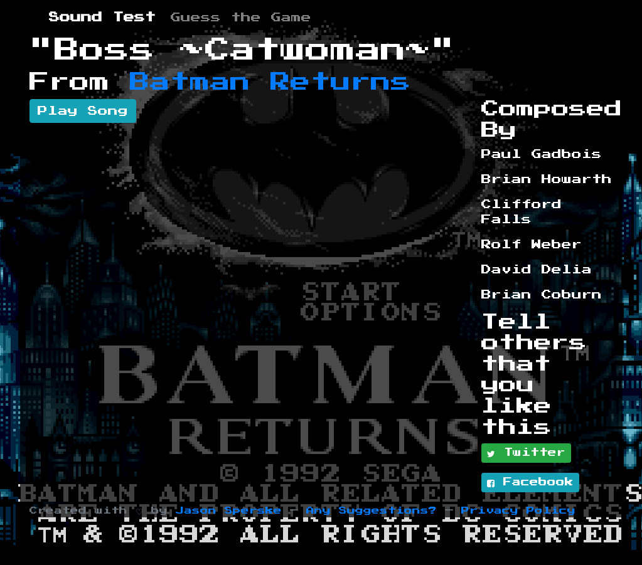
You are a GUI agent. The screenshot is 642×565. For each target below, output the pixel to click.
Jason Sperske (229, 511)
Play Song (83, 111)
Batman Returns (270, 82)
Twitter (526, 453)
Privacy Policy (518, 511)
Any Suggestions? (371, 511)
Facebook (530, 483)
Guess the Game (241, 18)
